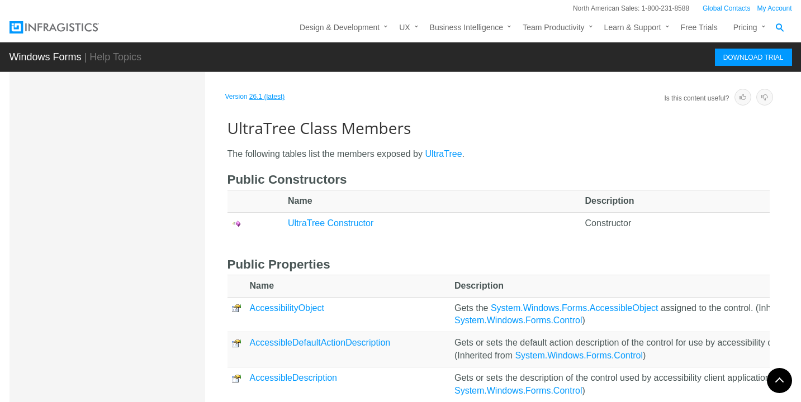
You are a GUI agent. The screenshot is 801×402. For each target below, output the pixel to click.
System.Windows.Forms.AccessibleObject (574, 308)
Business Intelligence (467, 27)
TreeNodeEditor (99, 157)
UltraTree (89, 236)
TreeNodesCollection (108, 177)
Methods (97, 312)
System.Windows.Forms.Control (518, 320)
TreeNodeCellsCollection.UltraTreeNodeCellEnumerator (137, 132)
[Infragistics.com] (65, 27)
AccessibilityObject (287, 308)
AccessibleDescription (294, 377)
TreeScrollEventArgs (108, 216)
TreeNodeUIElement (107, 197)
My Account (774, 8)
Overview (98, 253)
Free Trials (699, 27)
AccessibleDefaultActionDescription (320, 342)
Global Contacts (726, 8)
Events (94, 351)
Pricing (745, 27)
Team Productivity (553, 27)
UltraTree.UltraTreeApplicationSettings (137, 380)
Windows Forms (46, 57)
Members (99, 273)
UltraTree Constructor (119, 292)
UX (404, 27)
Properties (100, 331)
